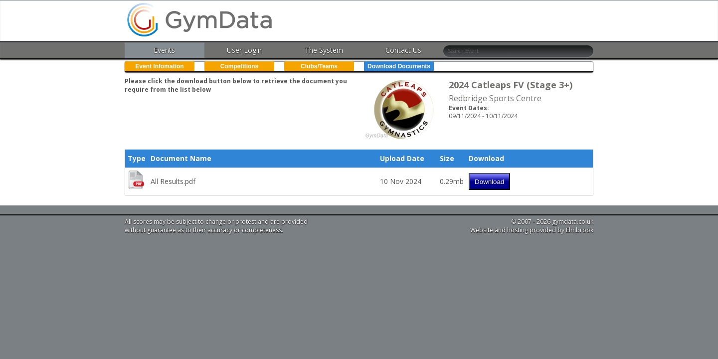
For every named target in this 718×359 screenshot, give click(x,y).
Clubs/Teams (319, 66)
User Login (244, 50)
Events (164, 50)
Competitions (239, 66)
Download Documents (398, 66)
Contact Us (403, 50)
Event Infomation (159, 66)
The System (324, 50)
